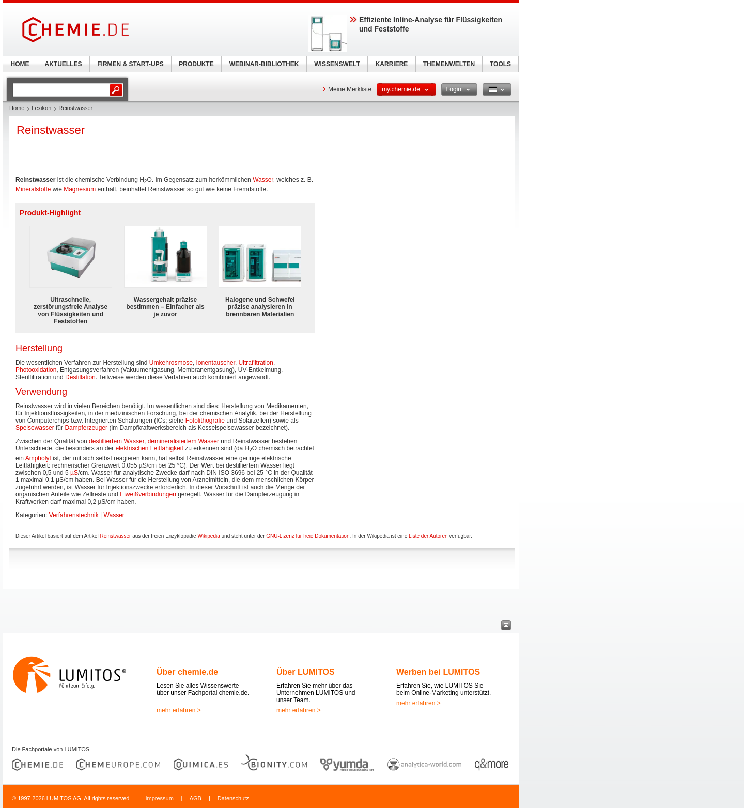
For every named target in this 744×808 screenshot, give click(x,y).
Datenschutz (233, 798)
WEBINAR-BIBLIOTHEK (264, 64)
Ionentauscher (215, 362)
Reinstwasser (115, 536)
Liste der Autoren (428, 536)
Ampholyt (38, 458)
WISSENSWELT (337, 64)
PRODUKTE (196, 64)
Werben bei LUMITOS (438, 671)
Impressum (159, 798)
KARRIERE (392, 64)
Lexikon (41, 108)
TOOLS (500, 64)
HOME (20, 64)
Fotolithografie (205, 420)
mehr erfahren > (179, 710)
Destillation (80, 377)
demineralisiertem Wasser (183, 441)
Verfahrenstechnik (74, 515)
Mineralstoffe (33, 189)
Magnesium (80, 189)
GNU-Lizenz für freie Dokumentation (307, 536)
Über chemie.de (187, 671)
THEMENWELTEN (449, 64)
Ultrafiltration (256, 362)
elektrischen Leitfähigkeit (149, 448)
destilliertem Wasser (116, 441)
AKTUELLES (63, 64)
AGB (196, 798)
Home (16, 108)
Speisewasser (35, 427)
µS (74, 472)
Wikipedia (208, 536)
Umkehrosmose (171, 362)
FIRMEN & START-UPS (130, 64)
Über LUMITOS (305, 671)
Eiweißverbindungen (148, 494)
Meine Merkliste (349, 89)
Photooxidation (36, 370)
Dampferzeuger (86, 427)
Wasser (263, 179)
